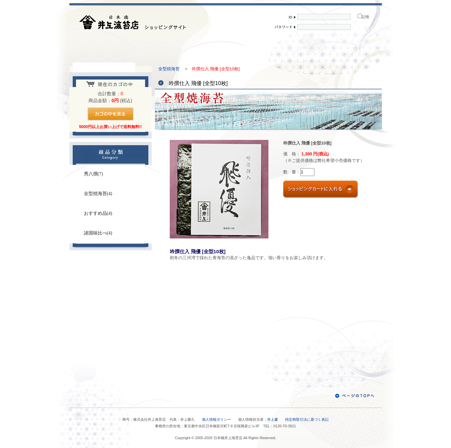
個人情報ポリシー (216, 419)
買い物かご (350, 49)
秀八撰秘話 (110, 306)
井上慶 (272, 419)
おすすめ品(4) (98, 213)
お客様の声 (110, 342)
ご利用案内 (225, 49)
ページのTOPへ (354, 396)
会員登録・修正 (288, 49)
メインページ (100, 49)
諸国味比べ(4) (98, 233)
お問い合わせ (110, 271)
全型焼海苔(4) (98, 193)
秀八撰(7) (93, 173)
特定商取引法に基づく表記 (307, 419)
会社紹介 (163, 49)
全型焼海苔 (169, 68)
